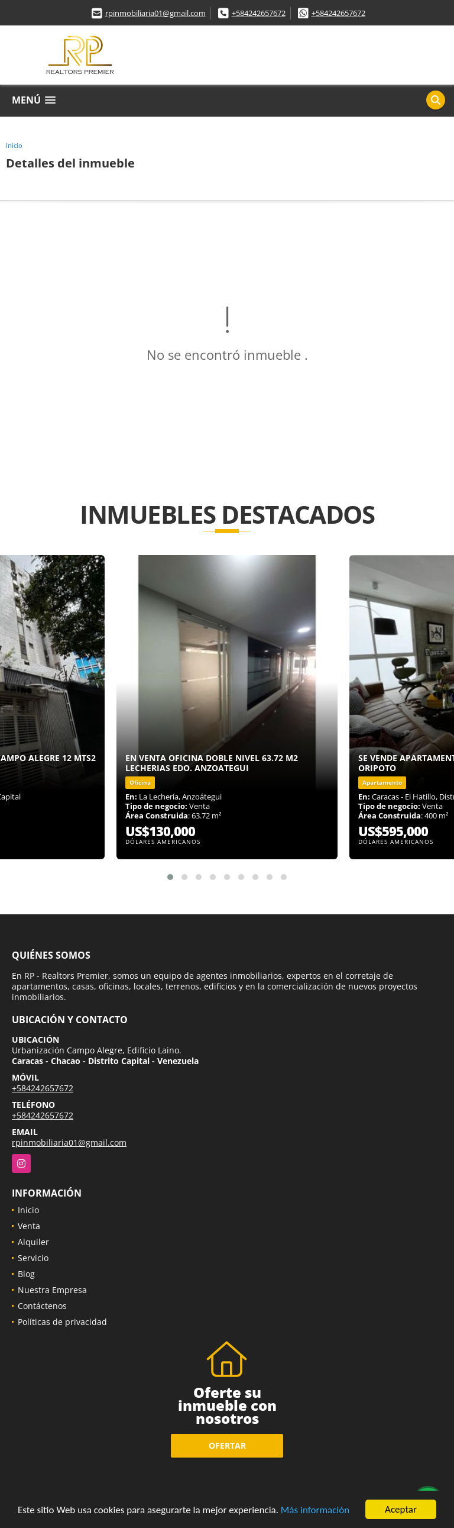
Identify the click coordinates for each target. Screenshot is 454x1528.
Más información (315, 1510)
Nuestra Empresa (52, 1289)
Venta (29, 1226)
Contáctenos (42, 1305)
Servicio (33, 1257)
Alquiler (33, 1241)
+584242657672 (259, 13)
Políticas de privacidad (62, 1321)
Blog (26, 1273)
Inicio (14, 145)
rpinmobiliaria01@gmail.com (155, 13)
